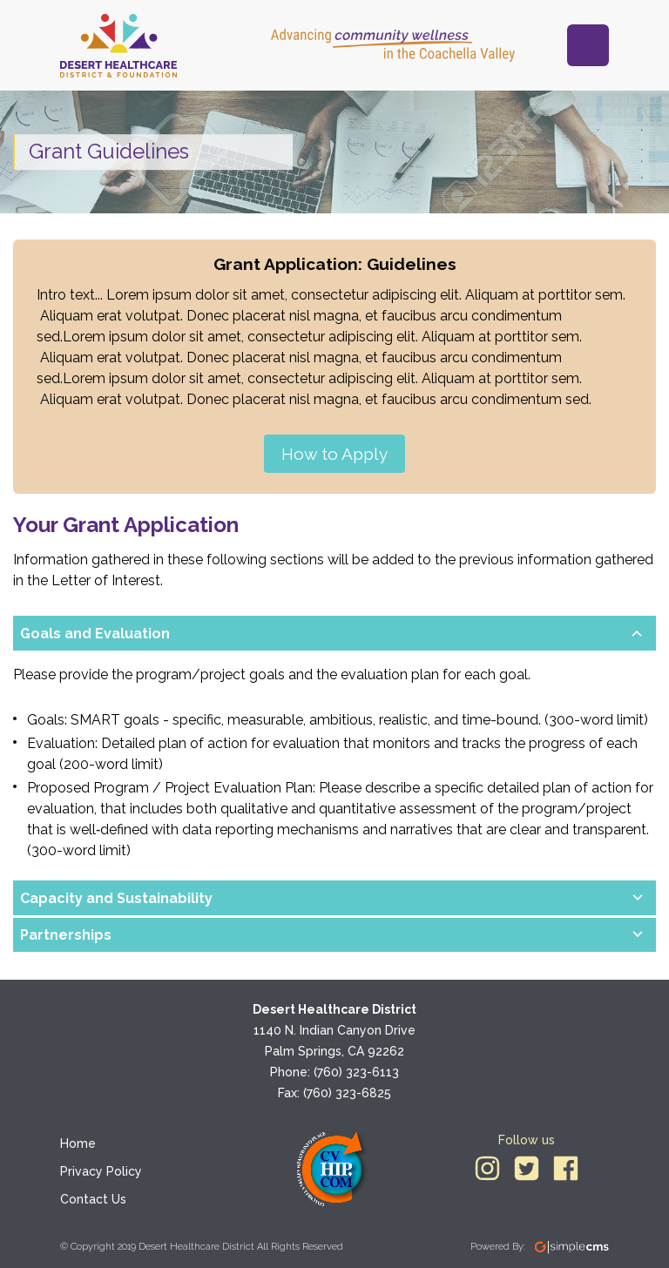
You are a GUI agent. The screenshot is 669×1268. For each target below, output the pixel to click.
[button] (320, 633)
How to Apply (334, 453)
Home (78, 1143)
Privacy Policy (101, 1171)
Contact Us (93, 1199)
